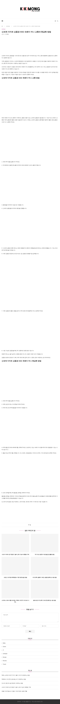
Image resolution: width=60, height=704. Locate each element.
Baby (4, 643)
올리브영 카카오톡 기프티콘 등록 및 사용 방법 (44, 600)
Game (4, 646)
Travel (4, 664)
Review (5, 660)
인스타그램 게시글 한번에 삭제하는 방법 (12, 683)
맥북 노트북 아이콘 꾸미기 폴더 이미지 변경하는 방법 (16, 675)
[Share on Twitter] (30, 525)
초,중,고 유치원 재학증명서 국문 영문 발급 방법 (15, 577)
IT (3, 650)
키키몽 (7, 34)
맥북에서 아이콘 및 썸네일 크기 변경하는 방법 (14, 679)
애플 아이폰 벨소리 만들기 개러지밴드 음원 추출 (14, 691)
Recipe (4, 657)
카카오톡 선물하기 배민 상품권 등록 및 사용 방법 (45, 577)
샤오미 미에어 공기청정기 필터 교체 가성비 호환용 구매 (15, 554)
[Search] (57, 21)
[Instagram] (55, 21)
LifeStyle (8, 26)
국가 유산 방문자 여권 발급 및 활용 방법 (44, 554)
